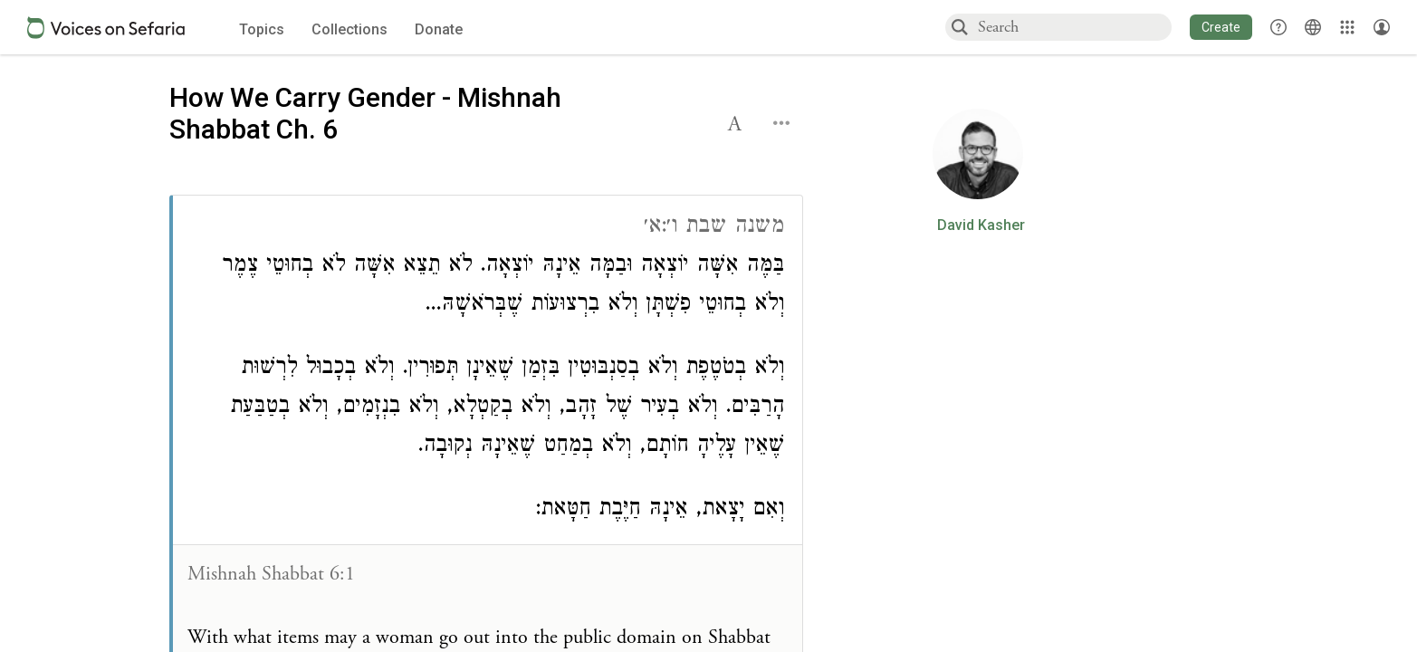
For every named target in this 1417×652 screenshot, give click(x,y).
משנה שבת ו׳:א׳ (714, 228)
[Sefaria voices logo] (106, 27)
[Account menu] (1382, 27)
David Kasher (981, 225)
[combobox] (1074, 26)
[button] (1221, 27)
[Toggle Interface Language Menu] (1313, 27)
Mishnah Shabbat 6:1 (271, 574)
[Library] (1347, 27)
